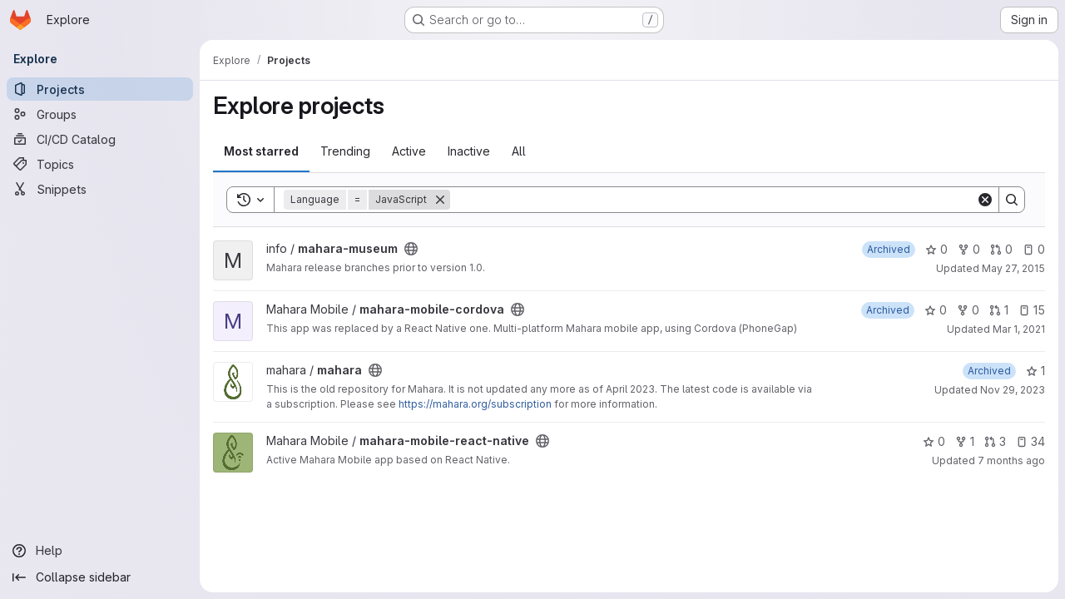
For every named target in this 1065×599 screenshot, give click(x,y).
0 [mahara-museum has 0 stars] (936, 249)
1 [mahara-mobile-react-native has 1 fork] (964, 441)
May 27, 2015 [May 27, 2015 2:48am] (1013, 268)
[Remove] (440, 200)
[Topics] (100, 164)
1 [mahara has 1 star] (1035, 371)
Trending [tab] (345, 151)
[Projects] (100, 89)
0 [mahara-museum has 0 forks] (969, 249)
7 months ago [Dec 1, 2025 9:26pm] (1011, 460)
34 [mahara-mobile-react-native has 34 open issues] (1030, 441)
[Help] (100, 550)
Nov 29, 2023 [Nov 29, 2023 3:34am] (1012, 390)
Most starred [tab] (261, 151)
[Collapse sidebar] (100, 577)
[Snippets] (100, 188)
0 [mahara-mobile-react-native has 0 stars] (934, 441)
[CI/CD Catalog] (100, 139)
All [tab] (519, 151)
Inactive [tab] (469, 151)
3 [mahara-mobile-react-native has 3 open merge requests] (995, 441)
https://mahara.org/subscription (475, 404)
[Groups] (100, 114)
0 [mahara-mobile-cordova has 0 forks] (968, 310)
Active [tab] (409, 151)
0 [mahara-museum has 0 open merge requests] (1001, 249)
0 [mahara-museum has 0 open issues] (1034, 249)
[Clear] (985, 200)
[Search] (713, 200)
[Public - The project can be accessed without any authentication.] (411, 248)
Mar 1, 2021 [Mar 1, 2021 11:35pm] (1019, 329)
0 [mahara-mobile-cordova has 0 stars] (935, 310)
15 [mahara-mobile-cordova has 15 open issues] (1031, 310)
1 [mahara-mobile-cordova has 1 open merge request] (998, 310)
